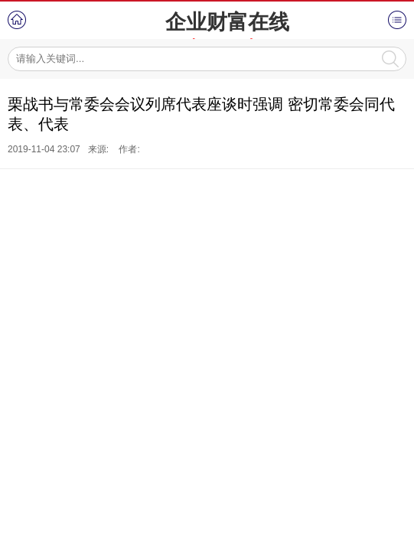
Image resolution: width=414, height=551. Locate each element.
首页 (17, 20)
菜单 (397, 20)
